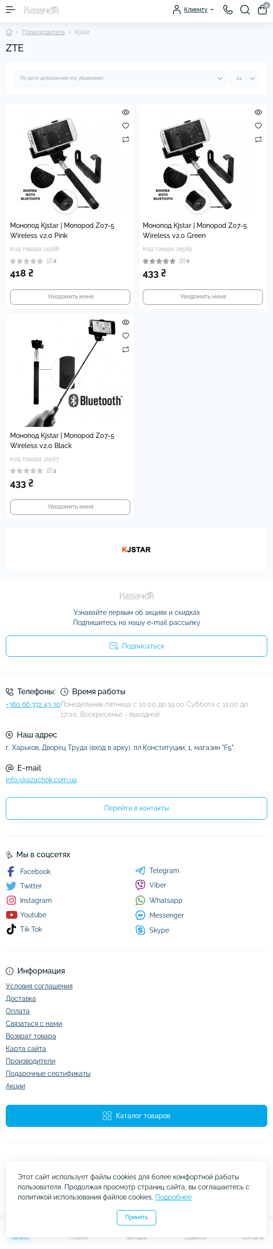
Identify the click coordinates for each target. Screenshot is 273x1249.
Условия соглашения (39, 986)
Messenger (159, 915)
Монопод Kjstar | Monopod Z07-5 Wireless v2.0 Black (62, 441)
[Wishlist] (125, 125)
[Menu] (10, 9)
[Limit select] (244, 78)
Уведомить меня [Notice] (70, 296)
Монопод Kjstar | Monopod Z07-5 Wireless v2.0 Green (195, 230)
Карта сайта (26, 1048)
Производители (30, 1061)
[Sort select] (120, 78)
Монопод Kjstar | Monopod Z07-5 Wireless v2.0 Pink (62, 230)
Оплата (18, 1011)
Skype (152, 930)
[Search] (245, 9)
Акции (15, 1086)
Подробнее (173, 1197)
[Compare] (125, 139)
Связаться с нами (34, 1023)
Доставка (21, 998)
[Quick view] (125, 112)
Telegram (157, 870)
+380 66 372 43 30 (33, 704)
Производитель (43, 32)
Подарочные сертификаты (48, 1073)
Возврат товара (31, 1036)
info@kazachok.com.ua (41, 780)
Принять (136, 1217)
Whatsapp (159, 900)
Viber (150, 885)
